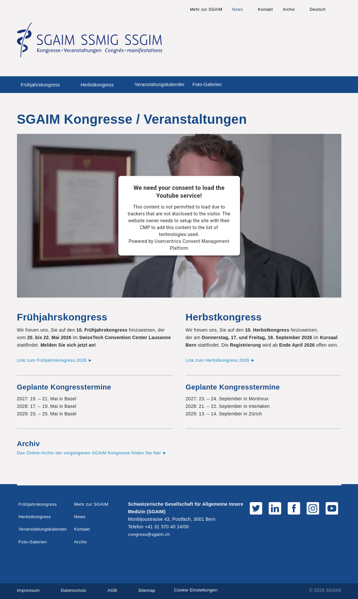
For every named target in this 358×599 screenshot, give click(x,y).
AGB (114, 589)
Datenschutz (74, 589)
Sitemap (149, 589)
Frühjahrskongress (40, 84)
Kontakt (265, 9)
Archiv (289, 9)
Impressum (29, 589)
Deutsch (318, 9)
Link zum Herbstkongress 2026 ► (222, 360)
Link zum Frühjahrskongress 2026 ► (56, 360)
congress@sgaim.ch (149, 533)
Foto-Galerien (207, 84)
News (237, 9)
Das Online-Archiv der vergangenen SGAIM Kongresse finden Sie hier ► (94, 452)
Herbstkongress (97, 84)
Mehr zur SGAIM (206, 9)
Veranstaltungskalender (160, 84)
